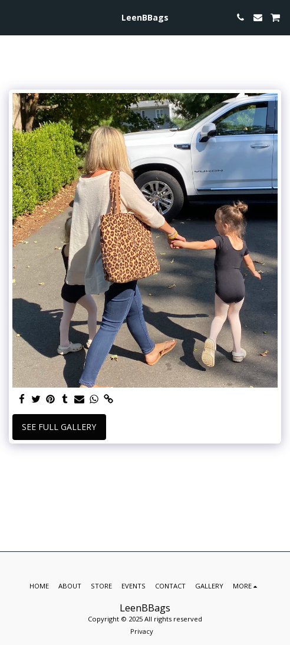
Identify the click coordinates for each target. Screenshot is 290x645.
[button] (13, 17)
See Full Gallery (59, 426)
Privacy (141, 631)
